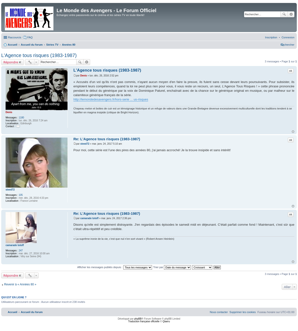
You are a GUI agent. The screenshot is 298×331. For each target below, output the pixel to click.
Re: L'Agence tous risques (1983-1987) (106, 139)
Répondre (10, 62)
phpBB (138, 318)
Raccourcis (14, 37)
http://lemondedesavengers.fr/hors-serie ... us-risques (110, 99)
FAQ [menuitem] (30, 37)
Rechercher (284, 14)
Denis (9, 112)
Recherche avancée (291, 14)
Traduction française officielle (144, 321)
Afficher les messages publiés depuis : (114, 267)
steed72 (10, 189)
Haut (293, 131)
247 (21, 250)
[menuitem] (287, 37)
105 (21, 195)
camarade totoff (15, 245)
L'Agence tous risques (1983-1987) (39, 55)
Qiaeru (166, 321)
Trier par (172, 267)
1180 (21, 117)
